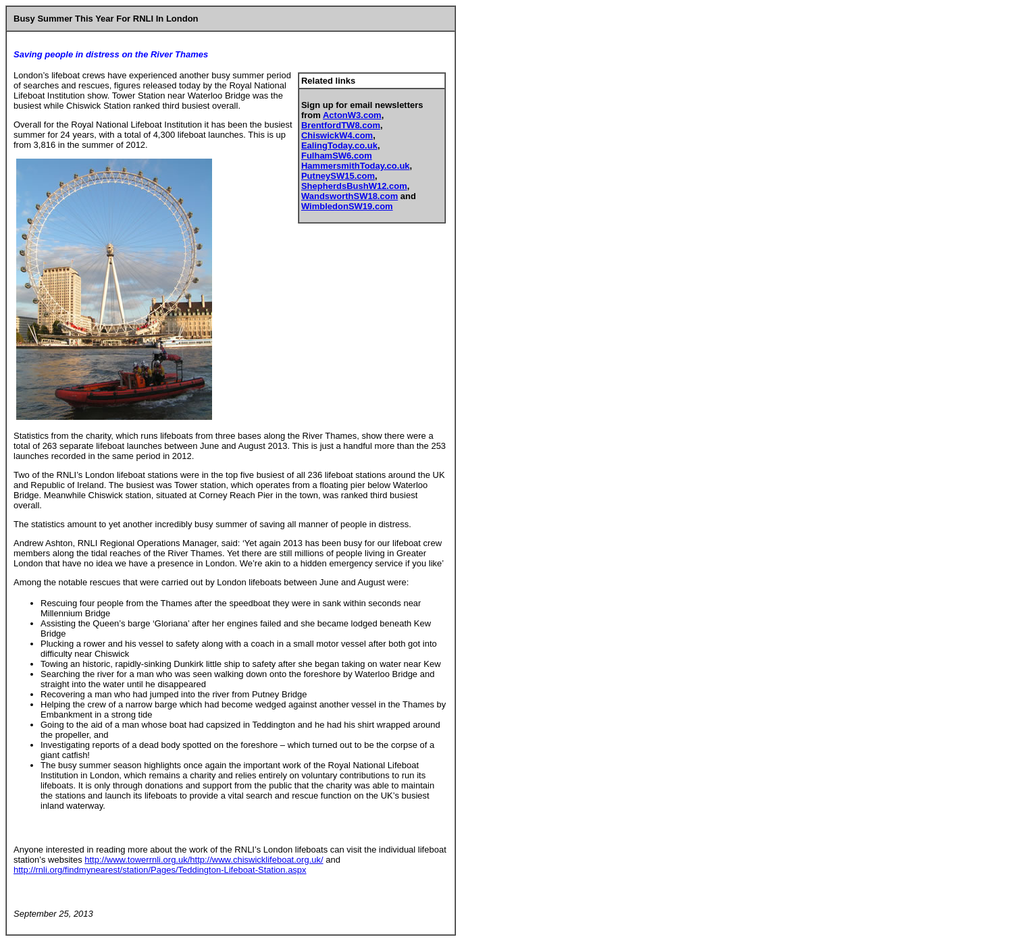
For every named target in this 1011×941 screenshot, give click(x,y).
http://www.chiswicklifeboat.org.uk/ (256, 860)
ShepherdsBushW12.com (354, 186)
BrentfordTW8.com (340, 125)
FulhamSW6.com (336, 156)
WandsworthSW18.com (349, 196)
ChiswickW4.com (337, 135)
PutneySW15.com (338, 176)
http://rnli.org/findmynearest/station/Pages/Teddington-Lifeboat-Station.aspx (160, 870)
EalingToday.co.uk (339, 145)
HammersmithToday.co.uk (355, 166)
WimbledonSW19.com (347, 206)
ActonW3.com (352, 115)
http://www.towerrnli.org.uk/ (137, 860)
